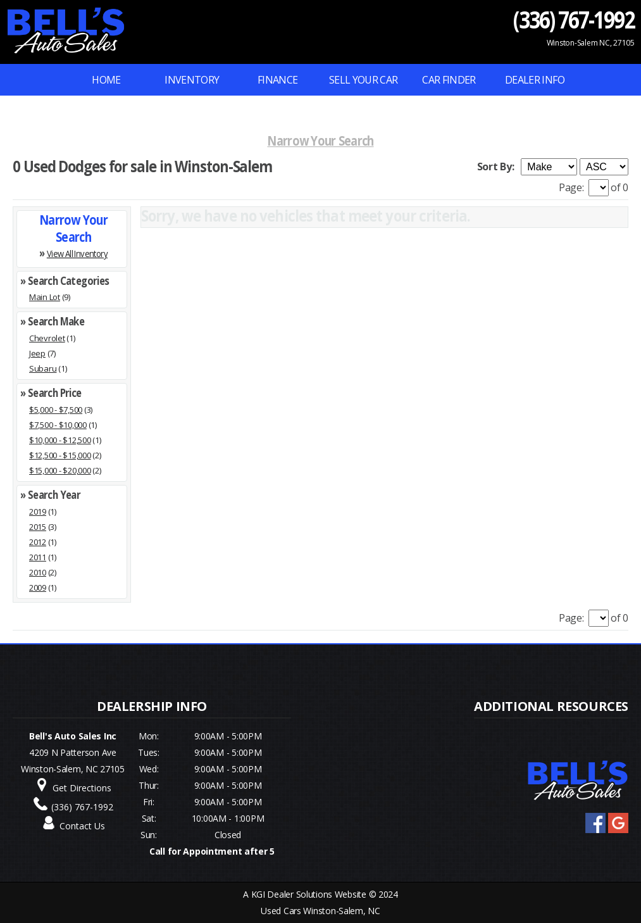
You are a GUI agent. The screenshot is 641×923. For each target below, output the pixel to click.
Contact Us (82, 826)
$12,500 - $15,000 (60, 455)
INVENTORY (192, 80)
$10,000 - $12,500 (60, 440)
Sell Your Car (363, 80)
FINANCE (278, 80)
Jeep (37, 353)
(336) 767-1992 (574, 19)
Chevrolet (47, 338)
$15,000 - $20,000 (60, 470)
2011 (37, 557)
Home (106, 80)
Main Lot (44, 297)
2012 (37, 542)
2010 (37, 572)
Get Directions (82, 788)
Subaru (42, 368)
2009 (37, 587)
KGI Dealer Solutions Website (308, 894)
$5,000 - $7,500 (55, 409)
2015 (37, 526)
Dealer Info (534, 80)
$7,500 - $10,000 (58, 424)
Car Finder (449, 80)
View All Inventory (77, 253)
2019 (37, 511)
